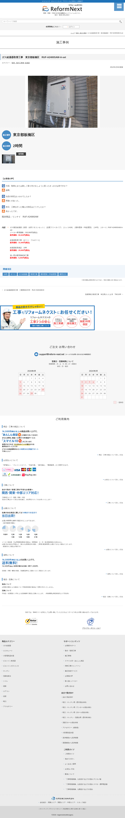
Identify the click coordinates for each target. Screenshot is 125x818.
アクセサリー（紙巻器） (71, 727)
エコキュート (8, 651)
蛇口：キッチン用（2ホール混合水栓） (76, 712)
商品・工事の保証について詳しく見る (111, 455)
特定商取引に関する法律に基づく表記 (74, 809)
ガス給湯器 (23, 274)
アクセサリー (8, 706)
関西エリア (61, 802)
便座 (4, 686)
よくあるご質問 (70, 764)
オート (13, 274)
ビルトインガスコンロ (11, 666)
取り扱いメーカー (71, 681)
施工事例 (68, 656)
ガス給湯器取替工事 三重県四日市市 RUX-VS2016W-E (24, 290)
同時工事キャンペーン (73, 666)
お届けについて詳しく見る (114, 549)
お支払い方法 (69, 769)
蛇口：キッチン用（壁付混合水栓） (75, 702)
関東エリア (52, 802)
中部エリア (71, 802)
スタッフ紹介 (81, 802)
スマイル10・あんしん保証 (74, 661)
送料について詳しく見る (115, 574)
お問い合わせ (69, 686)
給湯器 (27, 63)
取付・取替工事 (70, 651)
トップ (73, 33)
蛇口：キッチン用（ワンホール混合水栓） (77, 707)
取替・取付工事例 (81, 33)
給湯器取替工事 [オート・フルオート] (25, 240)
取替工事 (34, 274)
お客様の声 (69, 676)
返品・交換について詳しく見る (113, 596)
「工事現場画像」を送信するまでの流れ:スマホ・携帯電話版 (86, 784)
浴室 (4, 696)
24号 (5, 274)
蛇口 (4, 701)
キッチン (6, 671)
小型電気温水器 (8, 656)
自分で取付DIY (68, 697)
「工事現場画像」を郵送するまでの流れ (79, 789)
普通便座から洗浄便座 (70, 743)
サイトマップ (44, 809)
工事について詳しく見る (115, 503)
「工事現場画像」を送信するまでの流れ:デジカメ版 (83, 779)
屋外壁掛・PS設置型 (48, 274)
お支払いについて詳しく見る (114, 479)
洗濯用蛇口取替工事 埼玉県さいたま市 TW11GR (103, 294)
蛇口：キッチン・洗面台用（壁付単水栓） (77, 717)
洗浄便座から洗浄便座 (70, 738)
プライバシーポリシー (55, 809)
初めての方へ (69, 759)
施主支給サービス (71, 671)
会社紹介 (43, 802)
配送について (69, 774)
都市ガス (63, 274)
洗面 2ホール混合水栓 (70, 722)
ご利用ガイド (69, 754)
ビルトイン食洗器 (9, 661)
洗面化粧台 (7, 676)
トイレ (5, 681)
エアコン (6, 691)
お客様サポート (70, 646)
